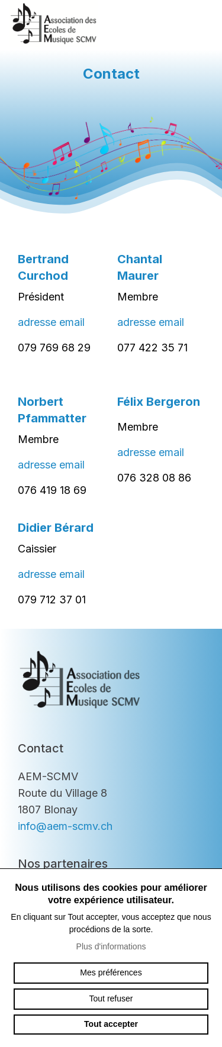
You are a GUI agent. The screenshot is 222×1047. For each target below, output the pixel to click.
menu (201, 23)
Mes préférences (110, 972)
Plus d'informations (111, 946)
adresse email (51, 322)
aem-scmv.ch (53, 23)
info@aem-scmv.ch (65, 826)
